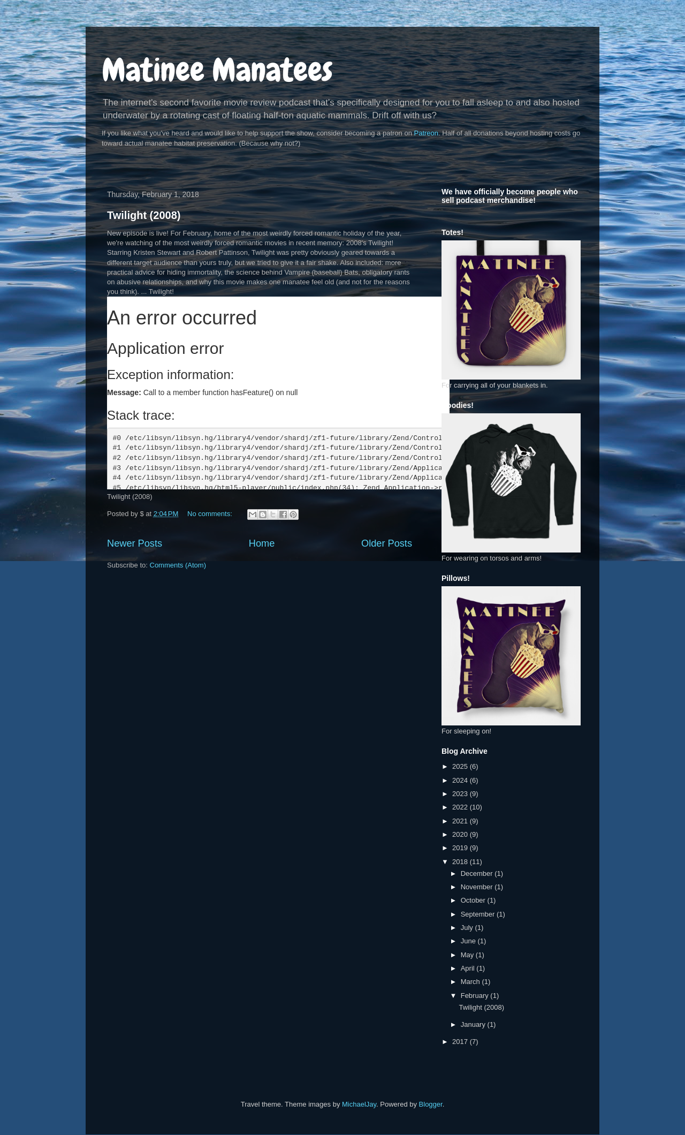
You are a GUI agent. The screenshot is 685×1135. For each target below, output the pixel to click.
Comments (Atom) (178, 565)
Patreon (426, 133)
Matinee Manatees (217, 69)
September (479, 914)
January (474, 1024)
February (476, 996)
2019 (461, 848)
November (478, 887)
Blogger (431, 1104)
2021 (461, 821)
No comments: (210, 514)
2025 (461, 766)
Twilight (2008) (143, 215)
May (468, 955)
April (469, 968)
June (469, 941)
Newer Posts (134, 543)
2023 (461, 794)
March (471, 982)
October (474, 900)
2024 (461, 780)
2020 (461, 834)
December (478, 873)
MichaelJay (359, 1104)
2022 (461, 807)
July (468, 928)
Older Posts (386, 543)
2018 (461, 862)
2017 (461, 1042)
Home (262, 543)
